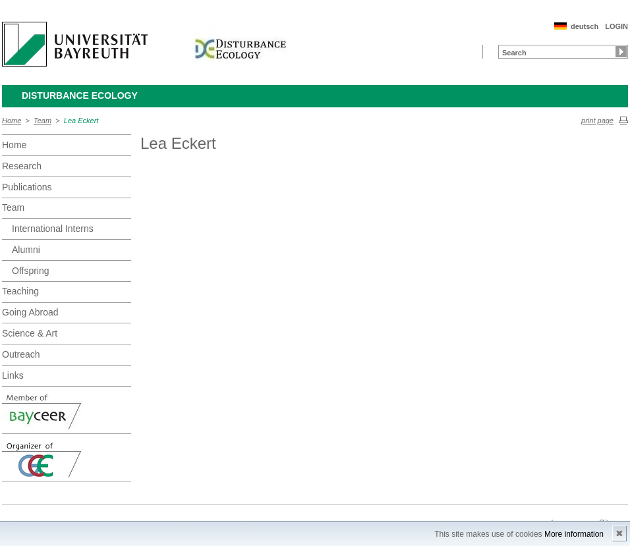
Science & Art (29, 333)
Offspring (30, 270)
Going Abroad (30, 312)
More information (574, 534)
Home (11, 120)
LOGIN (616, 26)
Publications (27, 187)
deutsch (584, 26)
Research (22, 166)
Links (13, 375)
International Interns (53, 228)
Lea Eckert (81, 120)
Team (42, 120)
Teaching (20, 291)
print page (597, 120)
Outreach (21, 354)
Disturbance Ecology (80, 95)
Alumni (26, 249)
